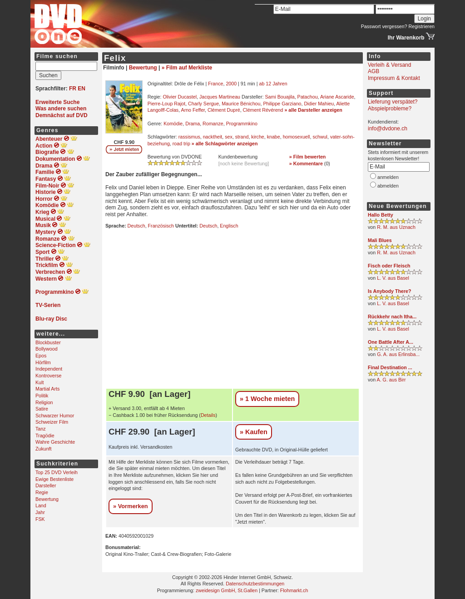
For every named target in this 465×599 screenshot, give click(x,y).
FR (72, 88)
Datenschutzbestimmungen (255, 583)
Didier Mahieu (319, 103)
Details (208, 415)
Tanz (40, 428)
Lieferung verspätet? (392, 102)
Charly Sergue (203, 103)
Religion (44, 402)
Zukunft (43, 448)
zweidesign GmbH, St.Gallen (226, 590)
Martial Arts (47, 388)
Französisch (161, 225)
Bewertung (47, 499)
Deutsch (136, 225)
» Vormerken (130, 506)
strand (242, 136)
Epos (40, 355)
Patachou (307, 96)
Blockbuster (48, 342)
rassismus (189, 136)
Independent (48, 368)
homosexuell (296, 136)
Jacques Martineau (219, 96)
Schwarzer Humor (54, 415)
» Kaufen (253, 432)
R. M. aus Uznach (396, 227)
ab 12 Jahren (273, 83)
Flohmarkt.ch (294, 590)
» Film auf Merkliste (187, 67)
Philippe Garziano (282, 103)
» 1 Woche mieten (267, 398)
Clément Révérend (263, 110)
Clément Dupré (224, 110)
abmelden (388, 185)
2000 (231, 83)
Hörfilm (43, 362)
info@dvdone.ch (387, 128)
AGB (373, 71)
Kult (39, 382)
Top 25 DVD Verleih (56, 472)
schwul (319, 136)
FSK (40, 519)
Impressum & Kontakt (394, 78)
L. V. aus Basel (393, 278)
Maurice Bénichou (241, 103)
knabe (273, 136)
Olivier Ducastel (180, 96)
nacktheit (213, 136)
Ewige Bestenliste (54, 479)
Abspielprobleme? (389, 108)
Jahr (40, 512)
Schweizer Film (51, 422)
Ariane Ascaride (337, 96)
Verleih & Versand (389, 65)
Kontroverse (48, 375)
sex (228, 136)
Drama (192, 123)
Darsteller (45, 485)
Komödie (173, 123)
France (215, 83)
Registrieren (422, 26)
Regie (41, 492)
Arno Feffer (193, 110)
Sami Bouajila (280, 96)
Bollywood (46, 348)
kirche (257, 136)
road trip (181, 143)
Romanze (213, 123)
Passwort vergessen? (384, 26)
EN (81, 88)
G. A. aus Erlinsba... (398, 354)
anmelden (388, 177)
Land (40, 505)
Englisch (229, 225)
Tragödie (44, 435)
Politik (41, 395)
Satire (41, 408)
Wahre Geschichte (55, 442)
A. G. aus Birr (391, 379)
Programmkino (241, 123)
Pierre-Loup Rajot (167, 103)
